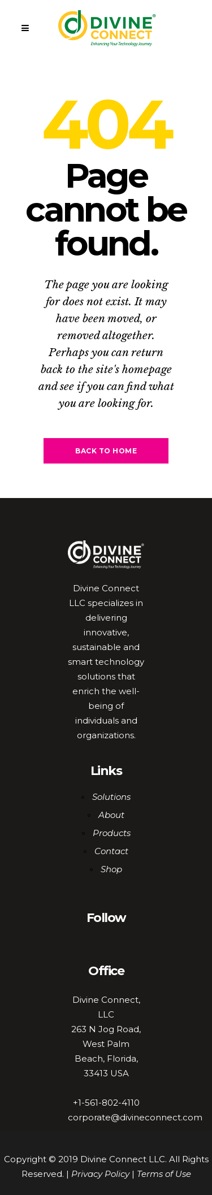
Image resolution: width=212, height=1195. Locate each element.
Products (112, 833)
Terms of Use (164, 1173)
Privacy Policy (100, 1173)
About (111, 814)
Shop (111, 869)
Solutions (111, 796)
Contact (111, 851)
